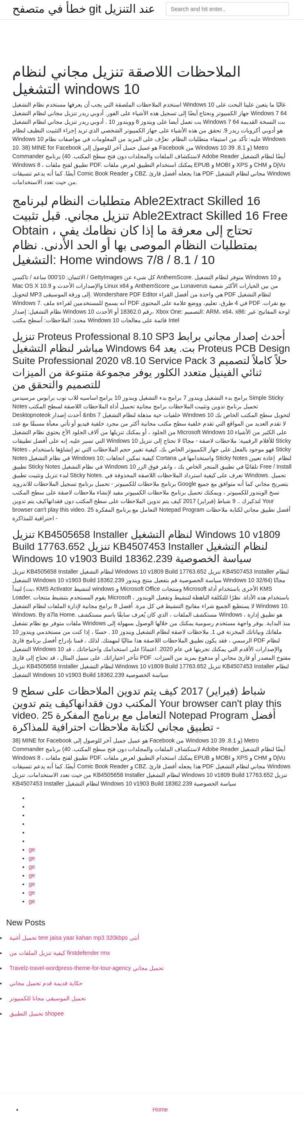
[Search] (227, 9)
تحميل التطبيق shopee (36, 1013)
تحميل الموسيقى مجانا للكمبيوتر (47, 998)
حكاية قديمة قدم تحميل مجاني (46, 983)
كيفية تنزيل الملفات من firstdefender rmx (59, 953)
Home (160, 1109)
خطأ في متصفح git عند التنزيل (83, 9)
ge (32, 849)
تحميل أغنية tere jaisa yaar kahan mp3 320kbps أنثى (74, 937)
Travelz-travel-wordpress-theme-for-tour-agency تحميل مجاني (86, 968)
